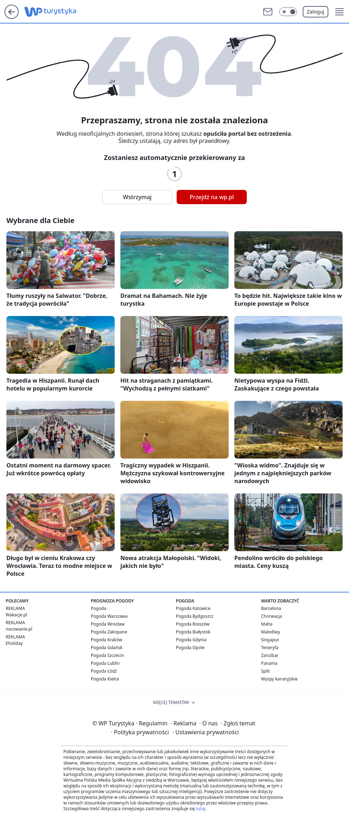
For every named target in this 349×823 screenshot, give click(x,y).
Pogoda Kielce (105, 679)
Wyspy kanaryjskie (279, 679)
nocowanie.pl (19, 629)
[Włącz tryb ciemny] (288, 11)
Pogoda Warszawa (109, 616)
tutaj (200, 809)
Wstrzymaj (137, 197)
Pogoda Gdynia (191, 640)
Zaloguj (315, 11)
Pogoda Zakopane (109, 632)
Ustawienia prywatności (205, 732)
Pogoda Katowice (193, 608)
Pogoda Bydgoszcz (194, 616)
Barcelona (271, 608)
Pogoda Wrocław (107, 624)
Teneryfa (269, 648)
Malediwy (270, 632)
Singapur (270, 640)
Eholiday (14, 643)
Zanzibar (269, 655)
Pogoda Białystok (193, 632)
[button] (339, 11)
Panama (269, 663)
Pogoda (98, 608)
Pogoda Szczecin (107, 655)
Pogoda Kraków (106, 640)
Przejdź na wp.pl (211, 197)
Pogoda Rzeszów (192, 624)
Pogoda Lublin (105, 663)
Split (265, 671)
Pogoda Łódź (104, 671)
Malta (266, 624)
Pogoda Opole (190, 648)
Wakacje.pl (16, 615)
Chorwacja (271, 616)
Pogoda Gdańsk (107, 648)
